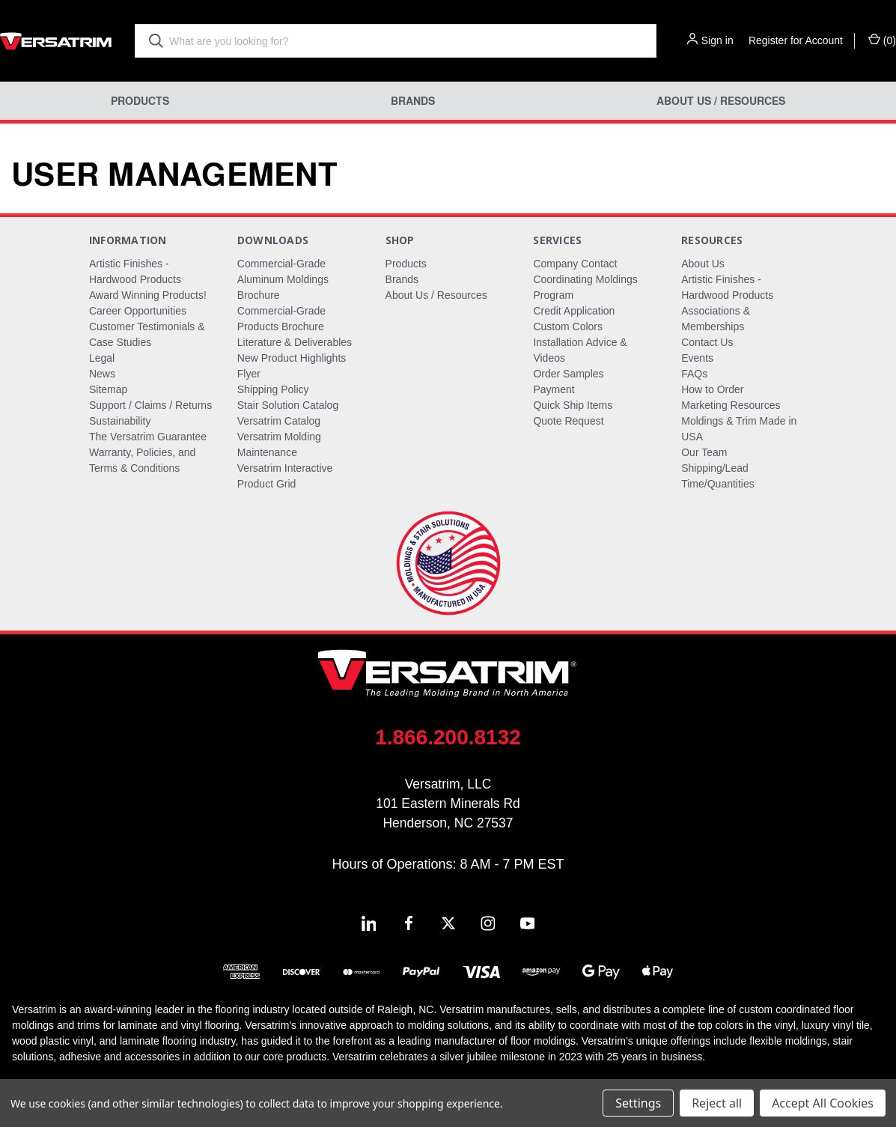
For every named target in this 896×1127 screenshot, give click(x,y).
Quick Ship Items (572, 405)
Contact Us (707, 342)
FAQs (694, 374)
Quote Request (568, 421)
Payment (553, 389)
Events (697, 358)
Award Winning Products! (148, 295)
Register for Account (796, 40)
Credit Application (574, 311)
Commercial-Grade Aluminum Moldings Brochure (283, 279)
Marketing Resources (730, 405)
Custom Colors (568, 326)
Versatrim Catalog (278, 421)
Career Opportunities (137, 311)
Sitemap (108, 389)
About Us (703, 264)
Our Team (704, 452)
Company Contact (575, 264)
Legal (102, 358)
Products (140, 101)
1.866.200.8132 (448, 737)
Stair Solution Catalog (287, 405)
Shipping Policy (273, 389)
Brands (413, 101)
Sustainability (120, 421)
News (102, 374)
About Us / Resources (720, 101)
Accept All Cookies (823, 1103)
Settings (638, 1103)
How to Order (712, 389)
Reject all (717, 1103)
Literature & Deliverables (294, 342)
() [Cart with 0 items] (882, 39)
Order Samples (568, 374)
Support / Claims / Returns (150, 405)
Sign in (717, 40)
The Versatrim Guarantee (148, 437)
